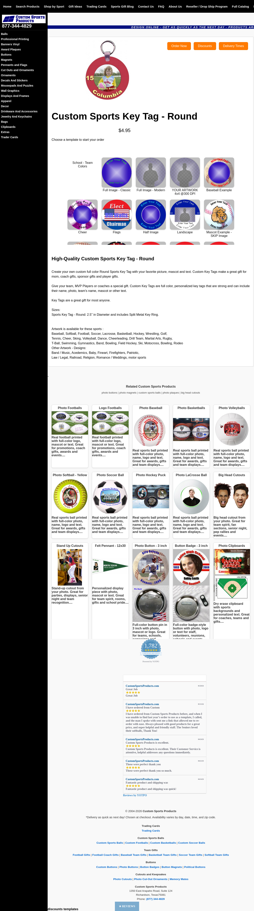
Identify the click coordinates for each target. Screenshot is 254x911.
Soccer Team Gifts (190, 854)
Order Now (179, 46)
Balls (4, 34)
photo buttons (109, 392)
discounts (55, 909)
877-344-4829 (17, 26)
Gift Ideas (75, 6)
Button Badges (149, 867)
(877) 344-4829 (155, 898)
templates (71, 909)
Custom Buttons (106, 867)
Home (7, 6)
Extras (5, 132)
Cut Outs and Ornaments (17, 70)
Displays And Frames (15, 95)
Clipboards (8, 126)
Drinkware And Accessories (19, 111)
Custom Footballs (136, 842)
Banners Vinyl (10, 44)
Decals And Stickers (14, 80)
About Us (175, 6)
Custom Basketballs (163, 842)
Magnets (6, 59)
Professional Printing (15, 39)
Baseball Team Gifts (133, 854)
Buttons (6, 54)
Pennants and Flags (14, 65)
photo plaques (171, 392)
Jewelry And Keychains (16, 116)
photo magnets (128, 392)
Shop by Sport (54, 6)
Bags (4, 121)
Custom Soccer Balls (191, 842)
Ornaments (8, 75)
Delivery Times (233, 46)
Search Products (27, 6)
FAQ (161, 6)
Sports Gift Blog (122, 6)
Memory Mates (179, 879)
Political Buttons (194, 867)
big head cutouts (190, 392)
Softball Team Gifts (217, 854)
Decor (5, 106)
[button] (127, 906)
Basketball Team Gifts (163, 854)
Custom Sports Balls (109, 842)
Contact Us (146, 6)
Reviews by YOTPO (135, 795)
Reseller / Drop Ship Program (206, 6)
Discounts (205, 46)
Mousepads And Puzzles (17, 85)
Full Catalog (240, 6)
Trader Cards (9, 137)
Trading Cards (97, 6)
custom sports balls (150, 392)
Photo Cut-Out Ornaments (150, 879)
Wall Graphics (10, 90)
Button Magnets (172, 867)
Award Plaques (11, 49)
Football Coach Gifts (105, 854)
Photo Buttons (128, 867)
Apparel (6, 101)
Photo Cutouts (122, 879)
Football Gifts (81, 854)
